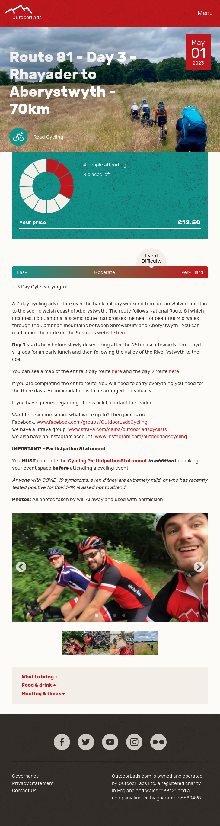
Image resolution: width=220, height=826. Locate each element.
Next (199, 567)
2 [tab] (106, 616)
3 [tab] (115, 616)
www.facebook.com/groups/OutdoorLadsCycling (92, 422)
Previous (21, 567)
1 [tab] (97, 616)
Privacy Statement (33, 783)
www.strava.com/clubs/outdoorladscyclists (117, 429)
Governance (25, 776)
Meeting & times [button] (41, 693)
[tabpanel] (110, 567)
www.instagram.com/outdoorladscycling (141, 436)
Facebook (62, 742)
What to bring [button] (38, 677)
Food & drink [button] (37, 685)
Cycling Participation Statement (107, 461)
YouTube (110, 742)
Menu (205, 13)
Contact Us (24, 790)
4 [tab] (124, 616)
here (121, 333)
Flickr (158, 742)
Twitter (86, 742)
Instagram (134, 742)
